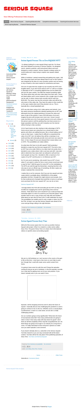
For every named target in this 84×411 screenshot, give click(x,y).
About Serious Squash (16, 21)
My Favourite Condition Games (72, 143)
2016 (9, 153)
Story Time (34, 349)
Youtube (40, 349)
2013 (9, 160)
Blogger (49, 406)
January (12, 140)
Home (6, 21)
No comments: (47, 207)
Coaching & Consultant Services (69, 21)
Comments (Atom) (34, 358)
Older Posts (59, 355)
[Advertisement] (42, 41)
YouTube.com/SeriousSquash (38, 336)
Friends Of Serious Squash (28, 24)
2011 (9, 165)
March (12, 126)
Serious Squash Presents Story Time (34, 221)
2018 (9, 148)
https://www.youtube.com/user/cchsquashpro (11, 114)
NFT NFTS (28, 212)
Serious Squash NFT (27, 184)
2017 (9, 151)
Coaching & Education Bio (33, 21)
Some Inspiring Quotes (11, 24)
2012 (9, 163)
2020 (9, 143)
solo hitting (28, 349)
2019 (9, 146)
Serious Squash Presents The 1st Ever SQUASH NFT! (40, 60)
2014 (9, 158)
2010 (9, 168)
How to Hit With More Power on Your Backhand (72, 166)
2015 (9, 156)
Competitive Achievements (50, 21)
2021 (9, 124)
